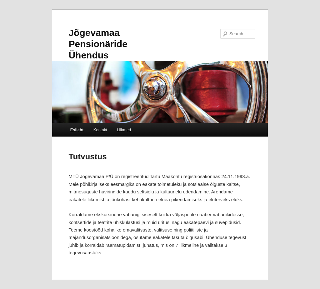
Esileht (77, 129)
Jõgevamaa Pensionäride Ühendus (97, 43)
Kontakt (100, 129)
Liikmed (124, 129)
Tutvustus (87, 156)
